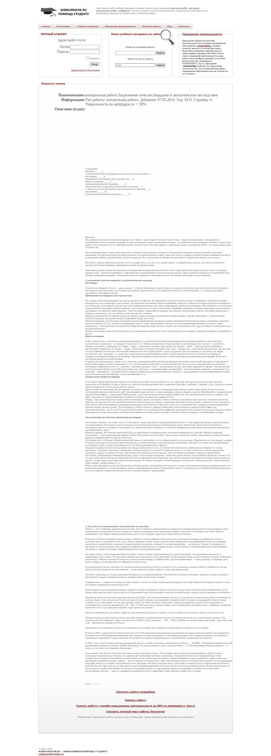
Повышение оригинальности (202, 34)
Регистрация (93, 70)
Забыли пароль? (79, 70)
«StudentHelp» (204, 45)
